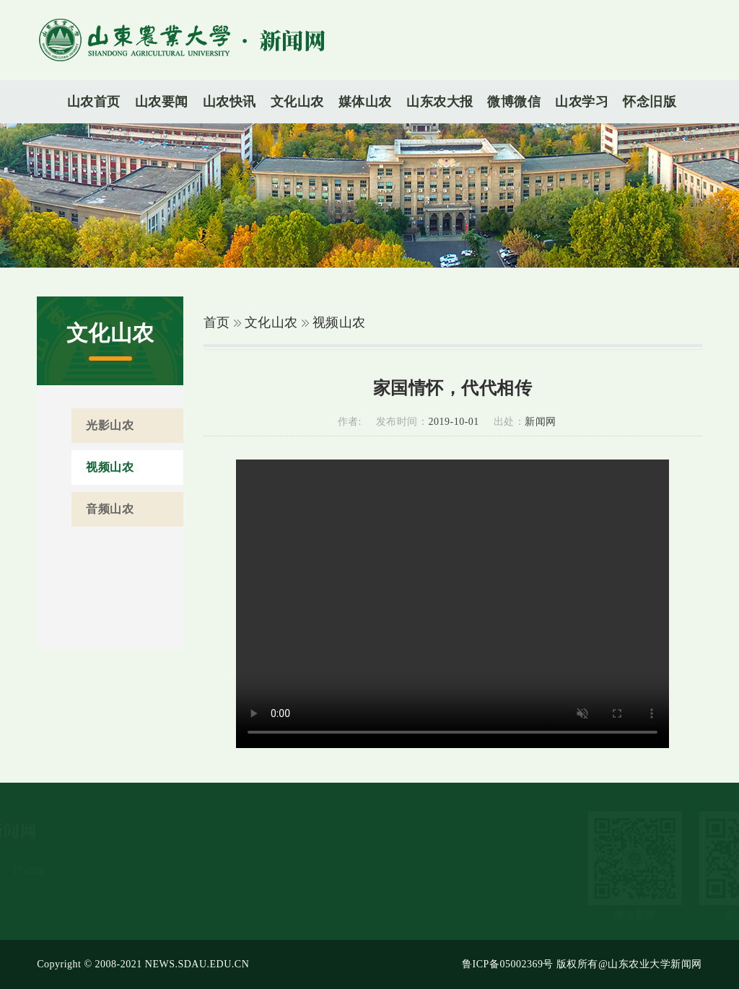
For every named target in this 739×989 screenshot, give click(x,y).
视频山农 (339, 322)
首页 (217, 322)
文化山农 (271, 322)
